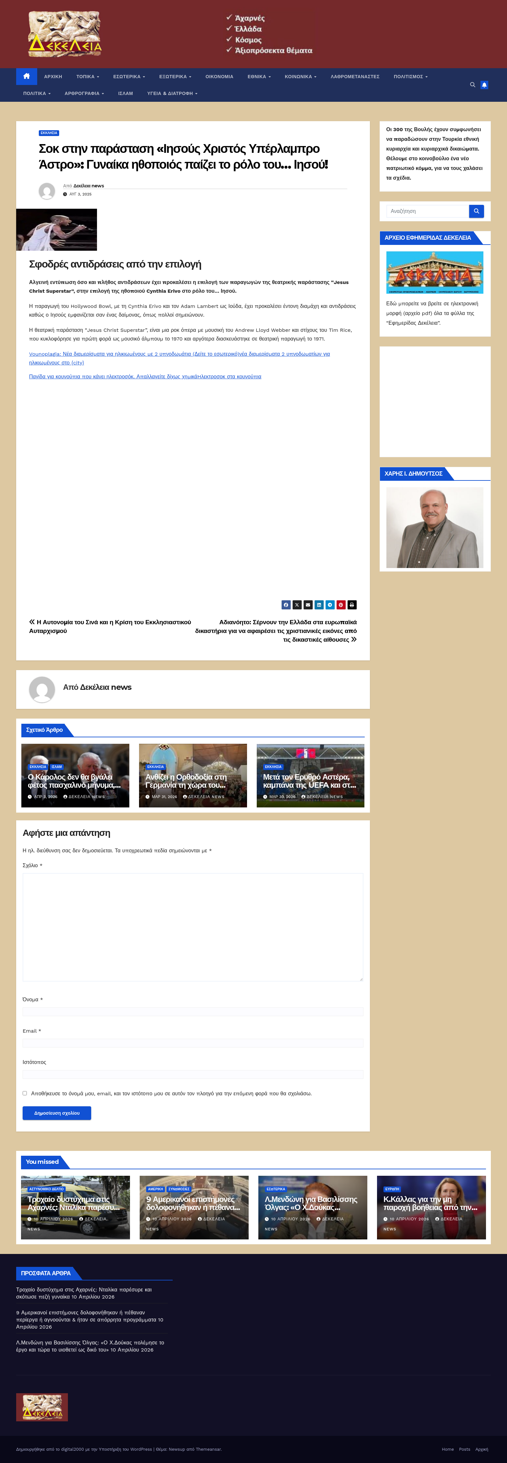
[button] (472, 85)
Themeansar (208, 1449)
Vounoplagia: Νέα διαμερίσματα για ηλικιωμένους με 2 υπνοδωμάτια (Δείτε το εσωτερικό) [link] (134, 354)
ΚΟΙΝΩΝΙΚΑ (299, 76)
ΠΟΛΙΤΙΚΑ (35, 93)
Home (448, 1449)
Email (32, 1031)
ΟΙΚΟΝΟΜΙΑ (219, 76)
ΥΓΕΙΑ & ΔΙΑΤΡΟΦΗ (171, 93)
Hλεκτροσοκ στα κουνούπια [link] (230, 377)
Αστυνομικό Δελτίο (46, 1189)
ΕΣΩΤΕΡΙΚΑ (127, 76)
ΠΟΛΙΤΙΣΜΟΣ (409, 76)
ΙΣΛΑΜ (125, 93)
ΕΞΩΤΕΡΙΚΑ (174, 76)
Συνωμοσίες (178, 1189)
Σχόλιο (33, 865)
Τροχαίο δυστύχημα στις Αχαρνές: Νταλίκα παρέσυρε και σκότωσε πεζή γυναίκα (74, 1207)
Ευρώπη (392, 1189)
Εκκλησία (49, 133)
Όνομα (33, 999)
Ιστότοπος (34, 1062)
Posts (464, 1449)
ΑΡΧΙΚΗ (53, 76)
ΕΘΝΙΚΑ (258, 76)
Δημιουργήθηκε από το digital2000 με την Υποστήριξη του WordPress (85, 1449)
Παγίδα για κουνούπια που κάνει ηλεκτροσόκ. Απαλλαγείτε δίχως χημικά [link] (113, 377)
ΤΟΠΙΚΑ (86, 76)
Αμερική (155, 1189)
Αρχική (481, 1449)
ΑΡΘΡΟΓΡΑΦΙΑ (83, 93)
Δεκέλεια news (88, 186)
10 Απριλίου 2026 (54, 1219)
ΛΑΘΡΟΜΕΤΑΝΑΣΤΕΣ (355, 76)
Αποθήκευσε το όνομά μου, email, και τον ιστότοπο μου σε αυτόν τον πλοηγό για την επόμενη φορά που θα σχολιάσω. (171, 1093)
